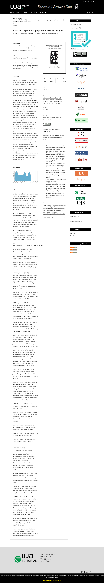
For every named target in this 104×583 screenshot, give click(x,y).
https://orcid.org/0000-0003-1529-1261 (23, 50)
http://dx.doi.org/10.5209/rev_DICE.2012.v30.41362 (28, 245)
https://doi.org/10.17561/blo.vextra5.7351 (25, 58)
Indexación (34, 12)
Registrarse (86, 1)
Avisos (26, 12)
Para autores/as (74, 219)
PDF (45, 81)
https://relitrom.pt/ (18, 525)
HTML (51, 81)
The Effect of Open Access (56, 195)
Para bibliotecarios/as (76, 221)
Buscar (90, 12)
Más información (57, 580)
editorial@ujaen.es (45, 560)
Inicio (14, 18)
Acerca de (43, 12)
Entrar (92, 1)
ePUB (64, 81)
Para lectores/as (74, 216)
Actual (12, 12)
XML (58, 81)
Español (72, 236)
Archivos (18, 12)
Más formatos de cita (49, 217)
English (72, 233)
